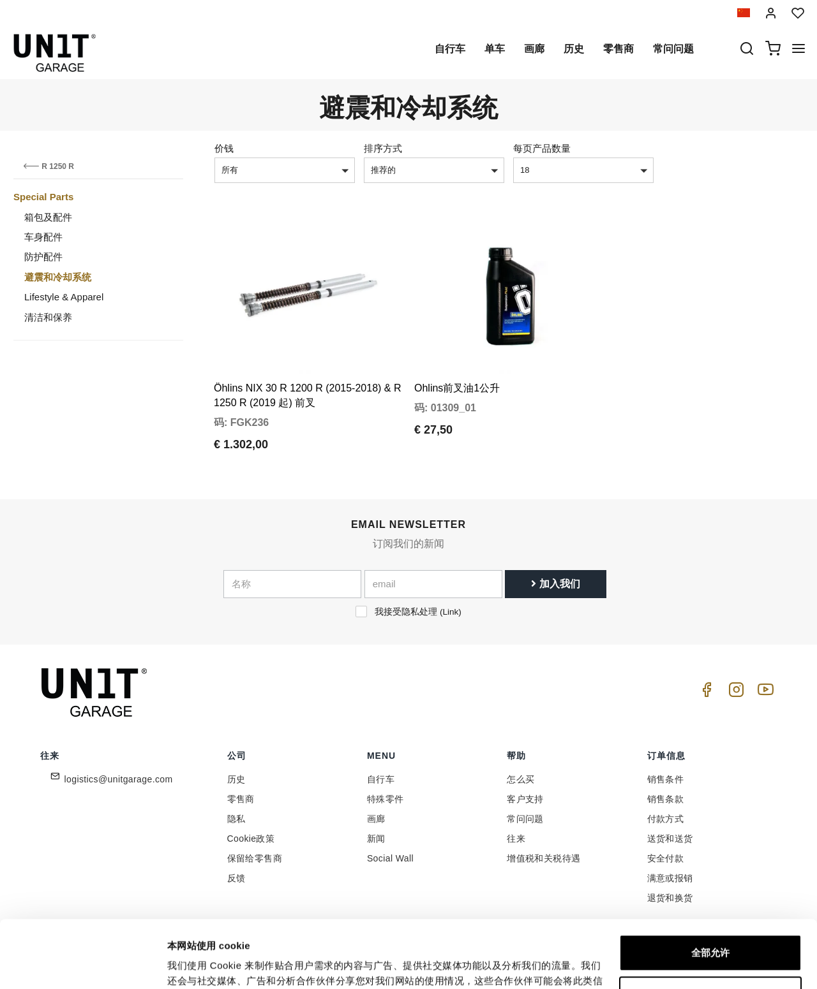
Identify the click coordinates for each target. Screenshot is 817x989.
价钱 (224, 148)
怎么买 (520, 779)
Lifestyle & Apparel (63, 296)
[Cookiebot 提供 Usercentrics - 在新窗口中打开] (83, 964)
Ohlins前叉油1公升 (457, 388)
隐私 (236, 819)
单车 (494, 48)
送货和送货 (670, 838)
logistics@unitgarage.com (118, 779)
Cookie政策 (251, 838)
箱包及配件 (48, 217)
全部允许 (710, 885)
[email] (433, 584)
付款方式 (665, 819)
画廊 (534, 48)
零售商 (618, 48)
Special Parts (43, 196)
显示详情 (186, 963)
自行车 (450, 48)
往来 (516, 838)
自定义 (711, 926)
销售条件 (665, 779)
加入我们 (555, 583)
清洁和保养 (48, 317)
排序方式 (383, 148)
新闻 (376, 838)
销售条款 (665, 799)
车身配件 (43, 236)
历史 (574, 48)
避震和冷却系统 (57, 277)
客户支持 (525, 799)
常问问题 (673, 48)
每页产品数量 (542, 148)
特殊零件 (385, 799)
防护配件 (43, 256)
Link (450, 612)
